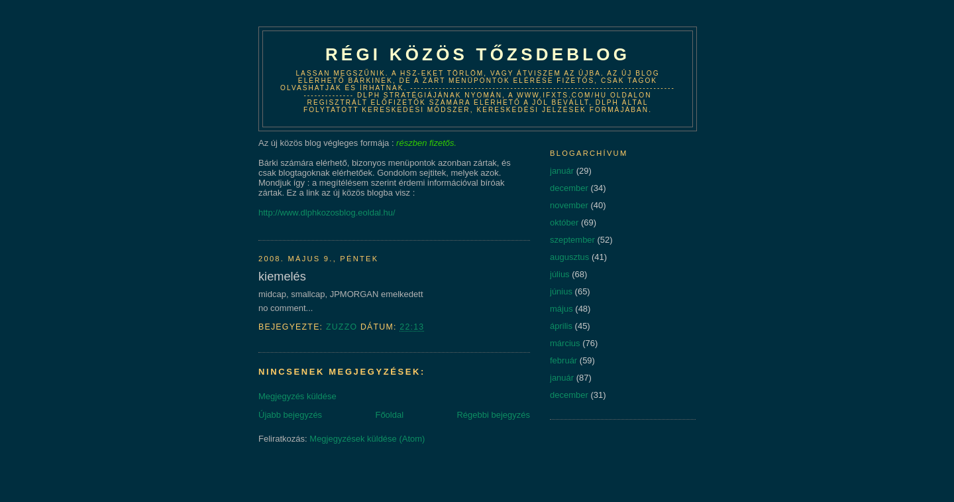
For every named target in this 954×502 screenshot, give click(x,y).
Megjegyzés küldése (297, 396)
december (569, 188)
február (563, 360)
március (565, 343)
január (562, 171)
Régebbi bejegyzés (493, 415)
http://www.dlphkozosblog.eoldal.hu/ (327, 213)
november (569, 205)
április (561, 326)
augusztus (569, 257)
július (560, 274)
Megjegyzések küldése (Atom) (367, 439)
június (561, 291)
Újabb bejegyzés (290, 415)
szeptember (572, 240)
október (564, 222)
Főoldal (389, 415)
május (561, 309)
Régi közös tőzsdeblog (477, 54)
